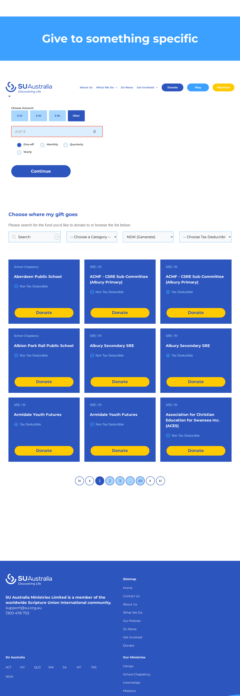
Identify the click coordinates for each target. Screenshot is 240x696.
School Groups (134, 644)
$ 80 (57, 36)
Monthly (50, 65)
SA (65, 588)
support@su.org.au (24, 528)
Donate (44, 233)
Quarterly (74, 65)
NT (79, 588)
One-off (27, 65)
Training (129, 620)
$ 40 (38, 36)
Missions (129, 611)
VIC (22, 588)
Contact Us (131, 517)
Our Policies (132, 541)
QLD (37, 588)
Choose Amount (22, 29)
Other (76, 36)
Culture (128, 628)
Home (127, 508)
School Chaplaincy (136, 595)
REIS (126, 636)
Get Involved (132, 558)
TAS (94, 588)
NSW (9, 597)
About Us (130, 525)
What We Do (132, 533)
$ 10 (19, 36)
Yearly (26, 73)
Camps (128, 587)
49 (140, 402)
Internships (131, 603)
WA (51, 588)
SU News (129, 550)
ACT (8, 588)
